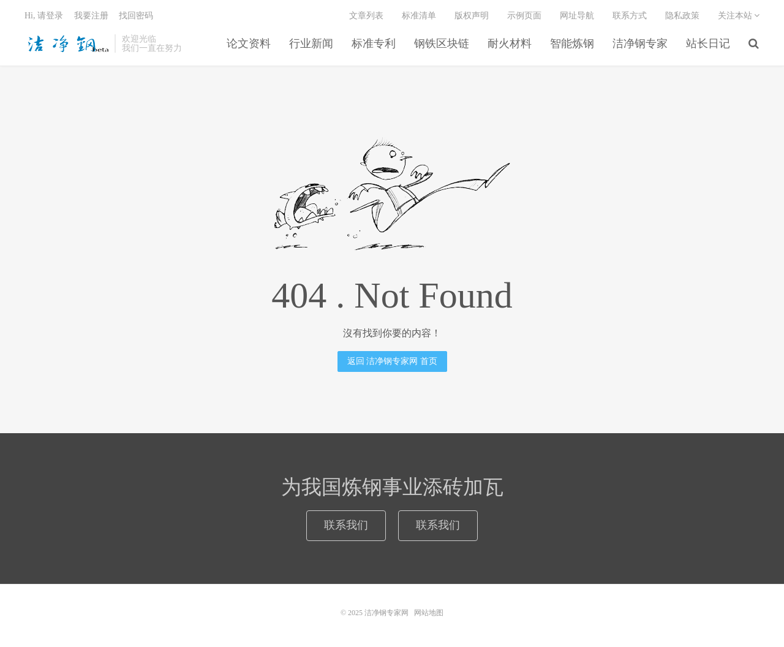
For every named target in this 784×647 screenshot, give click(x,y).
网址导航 (577, 15)
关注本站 (739, 15)
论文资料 (249, 43)
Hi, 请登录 (43, 15)
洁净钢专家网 (66, 43)
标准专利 (374, 43)
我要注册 (91, 15)
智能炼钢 (572, 43)
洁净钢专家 (640, 43)
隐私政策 (682, 15)
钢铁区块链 (441, 43)
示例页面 (524, 15)
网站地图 (428, 612)
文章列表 (366, 15)
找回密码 (136, 15)
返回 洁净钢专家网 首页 (392, 361)
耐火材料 (510, 43)
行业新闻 (311, 43)
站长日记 (708, 43)
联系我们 (346, 525)
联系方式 (629, 15)
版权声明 (471, 15)
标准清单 (419, 15)
